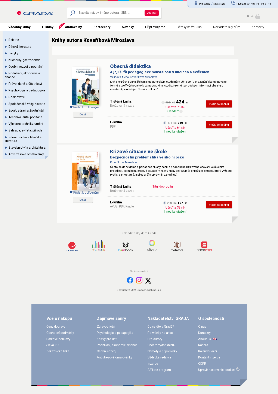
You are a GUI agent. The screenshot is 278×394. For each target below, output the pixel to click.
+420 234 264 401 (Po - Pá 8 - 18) (254, 3)
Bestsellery (101, 27)
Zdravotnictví (106, 326)
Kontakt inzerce (209, 357)
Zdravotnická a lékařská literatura (23, 139)
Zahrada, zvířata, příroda (25, 130)
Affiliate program (159, 370)
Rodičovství (17, 97)
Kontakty (258, 27)
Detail (83, 114)
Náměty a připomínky (162, 351)
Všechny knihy (19, 27)
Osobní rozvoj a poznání (25, 67)
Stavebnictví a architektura (27, 147)
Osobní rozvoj (106, 351)
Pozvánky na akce (160, 333)
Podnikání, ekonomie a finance (22, 75)
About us (204, 339)
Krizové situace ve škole (138, 152)
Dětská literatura (20, 47)
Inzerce (153, 364)
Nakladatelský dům (226, 27)
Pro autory (155, 339)
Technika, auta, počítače (25, 117)
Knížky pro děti (107, 339)
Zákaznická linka (57, 351)
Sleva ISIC (53, 345)
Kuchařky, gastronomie (24, 60)
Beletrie (14, 40)
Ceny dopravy (55, 326)
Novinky (128, 27)
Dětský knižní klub (189, 27)
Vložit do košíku (219, 104)
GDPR (202, 364)
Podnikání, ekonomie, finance (117, 345)
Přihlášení (204, 3)
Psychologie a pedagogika (27, 90)
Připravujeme (155, 27)
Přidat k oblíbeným (84, 107)
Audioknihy (73, 27)
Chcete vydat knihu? (161, 345)
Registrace (219, 3)
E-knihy (47, 27)
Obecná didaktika (130, 66)
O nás (202, 326)
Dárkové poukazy (58, 339)
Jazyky (13, 53)
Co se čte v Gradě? (161, 326)
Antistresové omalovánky (26, 154)
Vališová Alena (119, 77)
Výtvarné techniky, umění (26, 124)
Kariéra (203, 345)
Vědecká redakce (160, 357)
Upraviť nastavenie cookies (216, 370)
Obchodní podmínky (60, 333)
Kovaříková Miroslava (143, 77)
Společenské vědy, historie (27, 104)
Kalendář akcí (207, 351)
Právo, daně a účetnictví (25, 84)
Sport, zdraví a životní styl (26, 110)
